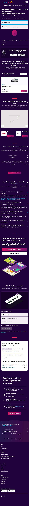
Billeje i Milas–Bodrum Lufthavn (8, 367)
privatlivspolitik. (3, 332)
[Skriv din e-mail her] (15, 322)
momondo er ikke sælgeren (15, 429)
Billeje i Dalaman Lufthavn (7, 365)
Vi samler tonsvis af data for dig (15, 431)
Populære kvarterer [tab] (18, 349)
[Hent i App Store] (21, 55)
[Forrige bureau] (2, 126)
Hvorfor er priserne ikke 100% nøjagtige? (15, 434)
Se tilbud (24, 91)
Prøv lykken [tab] (5, 357)
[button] (2, 2)
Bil (4, 438)
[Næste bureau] (26, 126)
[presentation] (21, 54)
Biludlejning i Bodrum (19, 438)
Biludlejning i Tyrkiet (10, 438)
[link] (10, 136)
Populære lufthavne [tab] (7, 349)
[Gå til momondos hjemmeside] (8, 2)
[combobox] (7, 19)
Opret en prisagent (19, 406)
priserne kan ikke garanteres (7, 425)
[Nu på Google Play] (13, 55)
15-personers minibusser (12, 199)
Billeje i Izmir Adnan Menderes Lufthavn (10, 364)
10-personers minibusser (15, 198)
